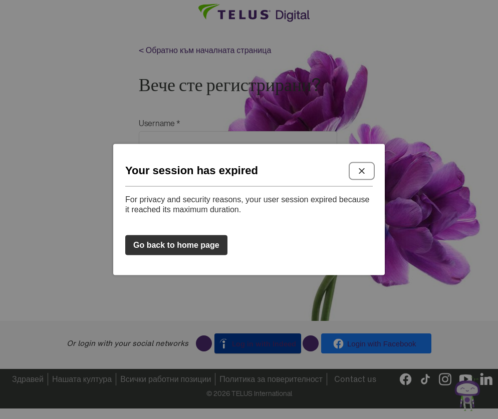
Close (362, 171)
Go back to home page (176, 245)
